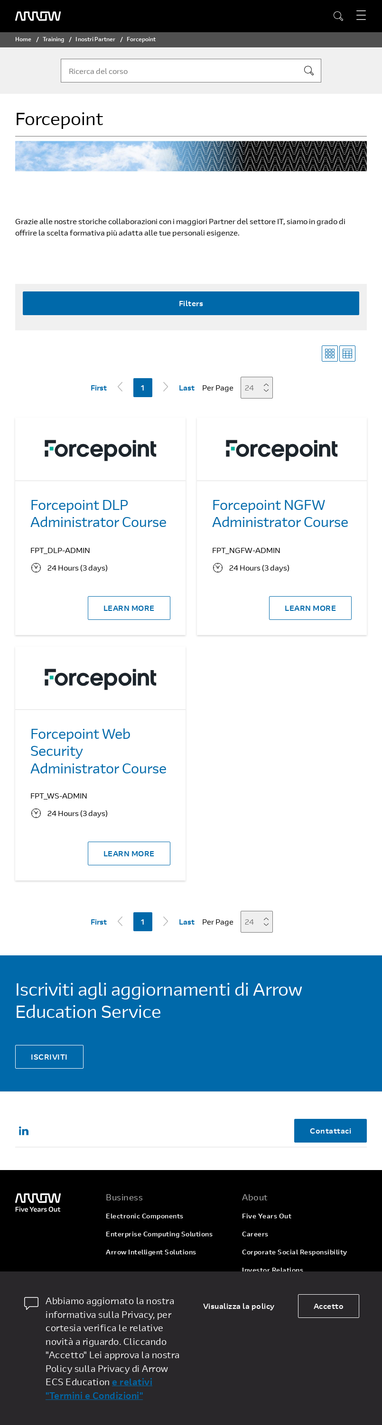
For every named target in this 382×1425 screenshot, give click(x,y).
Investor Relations (272, 1269)
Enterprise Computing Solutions (159, 1233)
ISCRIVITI (49, 1057)
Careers (255, 1233)
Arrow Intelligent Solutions (151, 1251)
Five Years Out (266, 1215)
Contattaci (330, 1130)
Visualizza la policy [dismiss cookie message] (239, 1306)
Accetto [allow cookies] (329, 1306)
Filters (191, 303)
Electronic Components (145, 1215)
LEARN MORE (129, 608)
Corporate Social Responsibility (294, 1251)
